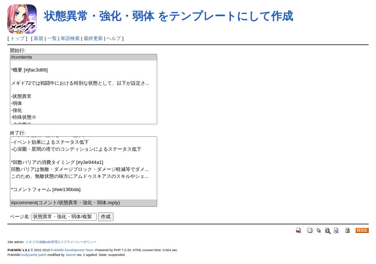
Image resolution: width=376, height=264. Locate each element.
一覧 (52, 38)
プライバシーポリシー (80, 242)
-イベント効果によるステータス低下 (83, 142)
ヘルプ (113, 38)
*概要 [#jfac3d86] (83, 70)
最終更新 (93, 38)
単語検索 (70, 38)
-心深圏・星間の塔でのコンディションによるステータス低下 (83, 149)
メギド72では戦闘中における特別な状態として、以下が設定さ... (83, 83)
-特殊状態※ (83, 117)
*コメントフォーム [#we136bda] (83, 189)
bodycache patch (34, 255)
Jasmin (70, 255)
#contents (83, 57)
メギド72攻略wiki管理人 (43, 242)
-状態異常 (83, 96)
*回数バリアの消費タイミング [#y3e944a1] (83, 162)
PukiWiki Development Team (72, 250)
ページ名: (20, 216)
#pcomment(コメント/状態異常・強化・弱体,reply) (83, 202)
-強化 (83, 110)
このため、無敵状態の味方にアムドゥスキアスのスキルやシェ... (83, 176)
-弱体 (83, 103)
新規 (38, 38)
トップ (17, 38)
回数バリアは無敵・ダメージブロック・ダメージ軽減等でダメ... (83, 169)
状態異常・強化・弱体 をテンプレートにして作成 (168, 16)
